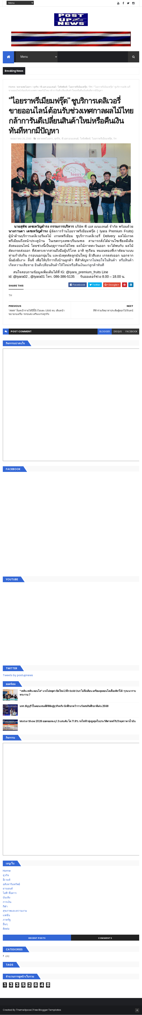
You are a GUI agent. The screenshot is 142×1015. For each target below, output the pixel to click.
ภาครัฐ (7, 920)
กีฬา (5, 906)
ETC (8, 956)
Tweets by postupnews (18, 675)
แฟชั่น (6, 915)
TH (90, 86)
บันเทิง (6, 897)
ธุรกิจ (35, 86)
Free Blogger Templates (47, 1009)
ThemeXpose (23, 1009)
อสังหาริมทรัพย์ (11, 884)
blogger (104, 331)
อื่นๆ (5, 924)
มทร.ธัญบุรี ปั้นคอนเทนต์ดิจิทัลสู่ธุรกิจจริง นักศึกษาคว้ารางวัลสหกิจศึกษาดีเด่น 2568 (64, 706)
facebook (131, 331)
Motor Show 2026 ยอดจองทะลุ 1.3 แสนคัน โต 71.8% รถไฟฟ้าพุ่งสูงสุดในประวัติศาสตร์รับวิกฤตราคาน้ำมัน (77, 721)
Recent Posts (37, 938)
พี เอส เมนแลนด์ (48, 86)
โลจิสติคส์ (62, 86)
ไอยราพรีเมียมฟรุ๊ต (78, 86)
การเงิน (7, 902)
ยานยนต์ (8, 888)
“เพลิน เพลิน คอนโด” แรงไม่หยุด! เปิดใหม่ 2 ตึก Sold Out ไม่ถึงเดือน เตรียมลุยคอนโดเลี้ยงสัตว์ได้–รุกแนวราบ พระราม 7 (78, 693)
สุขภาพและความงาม (15, 911)
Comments (105, 938)
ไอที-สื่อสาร (10, 893)
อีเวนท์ (6, 880)
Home (12, 86)
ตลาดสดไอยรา (24, 86)
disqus (118, 331)
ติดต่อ (6, 929)
